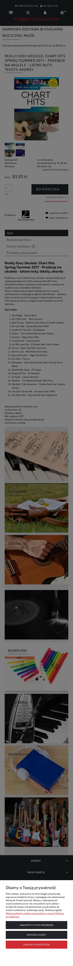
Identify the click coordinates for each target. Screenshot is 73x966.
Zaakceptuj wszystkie (36, 944)
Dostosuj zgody (36, 935)
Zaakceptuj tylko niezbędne (36, 925)
